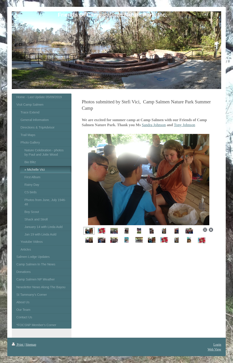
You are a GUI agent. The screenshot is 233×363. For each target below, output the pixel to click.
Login (217, 344)
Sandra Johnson (154, 125)
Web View (214, 349)
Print (18, 344)
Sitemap (30, 344)
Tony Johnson (184, 125)
